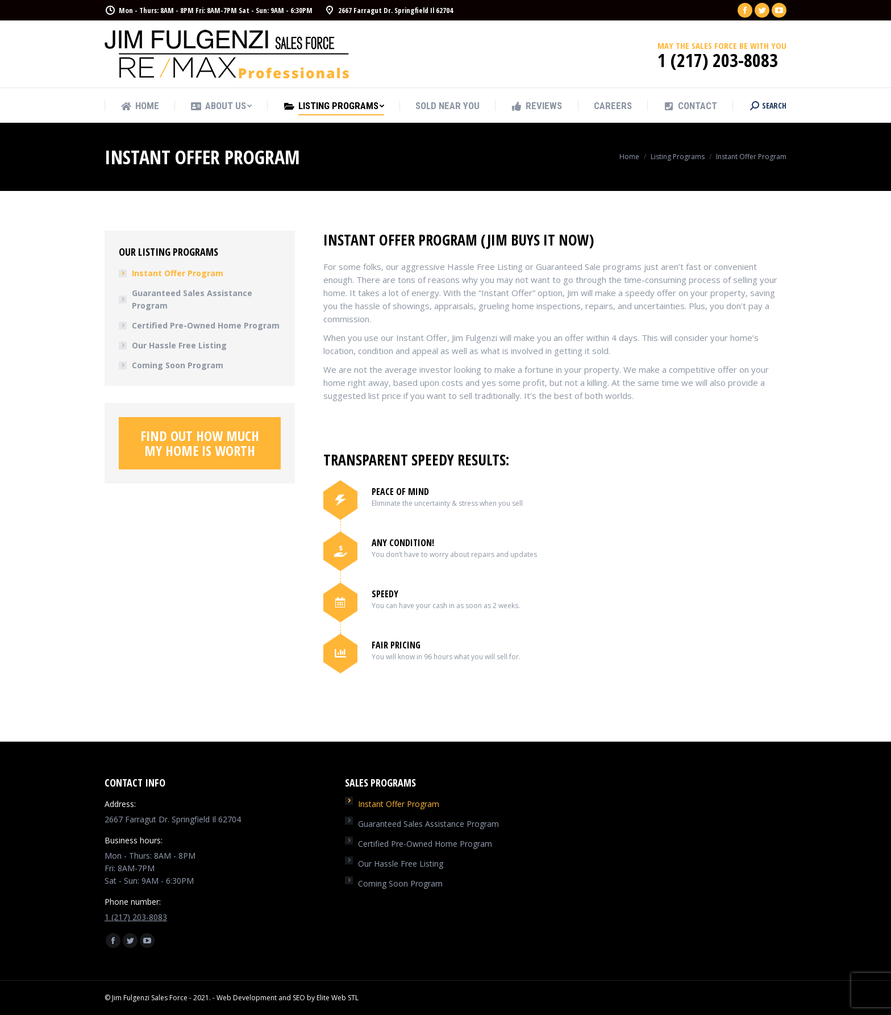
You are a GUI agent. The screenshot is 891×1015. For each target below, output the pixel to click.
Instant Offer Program (177, 273)
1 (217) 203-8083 (136, 917)
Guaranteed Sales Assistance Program (192, 299)
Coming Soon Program (177, 365)
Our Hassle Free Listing (179, 345)
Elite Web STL (338, 997)
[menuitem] (139, 106)
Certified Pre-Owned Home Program (206, 325)
